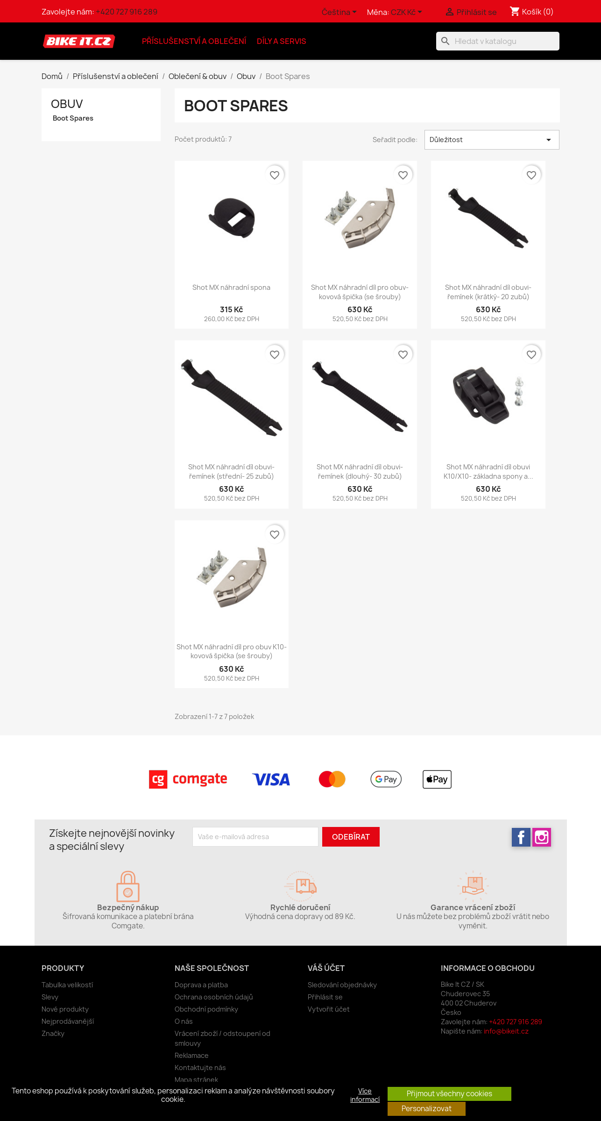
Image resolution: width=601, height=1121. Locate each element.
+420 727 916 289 (126, 12)
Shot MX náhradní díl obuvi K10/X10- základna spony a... (488, 471)
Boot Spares (73, 118)
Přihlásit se (325, 996)
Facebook (521, 837)
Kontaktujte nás (200, 1067)
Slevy (50, 996)
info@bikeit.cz (506, 1031)
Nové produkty (65, 1009)
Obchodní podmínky (206, 1009)
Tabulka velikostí (67, 984)
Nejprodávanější (68, 1021)
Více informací (365, 1095)
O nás (184, 1021)
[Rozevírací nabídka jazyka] (341, 12)
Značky (53, 1033)
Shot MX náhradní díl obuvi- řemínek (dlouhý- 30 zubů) (360, 471)
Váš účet (326, 968)
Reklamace (192, 1055)
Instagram (541, 837)
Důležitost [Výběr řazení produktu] (492, 139)
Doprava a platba (201, 984)
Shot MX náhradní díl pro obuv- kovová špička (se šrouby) (360, 292)
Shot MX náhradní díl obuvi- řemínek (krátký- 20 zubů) (488, 292)
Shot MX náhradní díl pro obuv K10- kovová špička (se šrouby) (232, 651)
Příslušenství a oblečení (194, 41)
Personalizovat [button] (427, 1109)
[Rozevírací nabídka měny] (408, 12)
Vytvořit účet (329, 1009)
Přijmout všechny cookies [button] (449, 1094)
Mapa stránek (196, 1079)
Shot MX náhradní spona (231, 287)
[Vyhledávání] (497, 41)
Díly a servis (281, 41)
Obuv (67, 104)
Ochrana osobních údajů (214, 996)
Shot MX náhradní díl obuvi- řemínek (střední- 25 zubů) (231, 471)
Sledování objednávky (342, 984)
